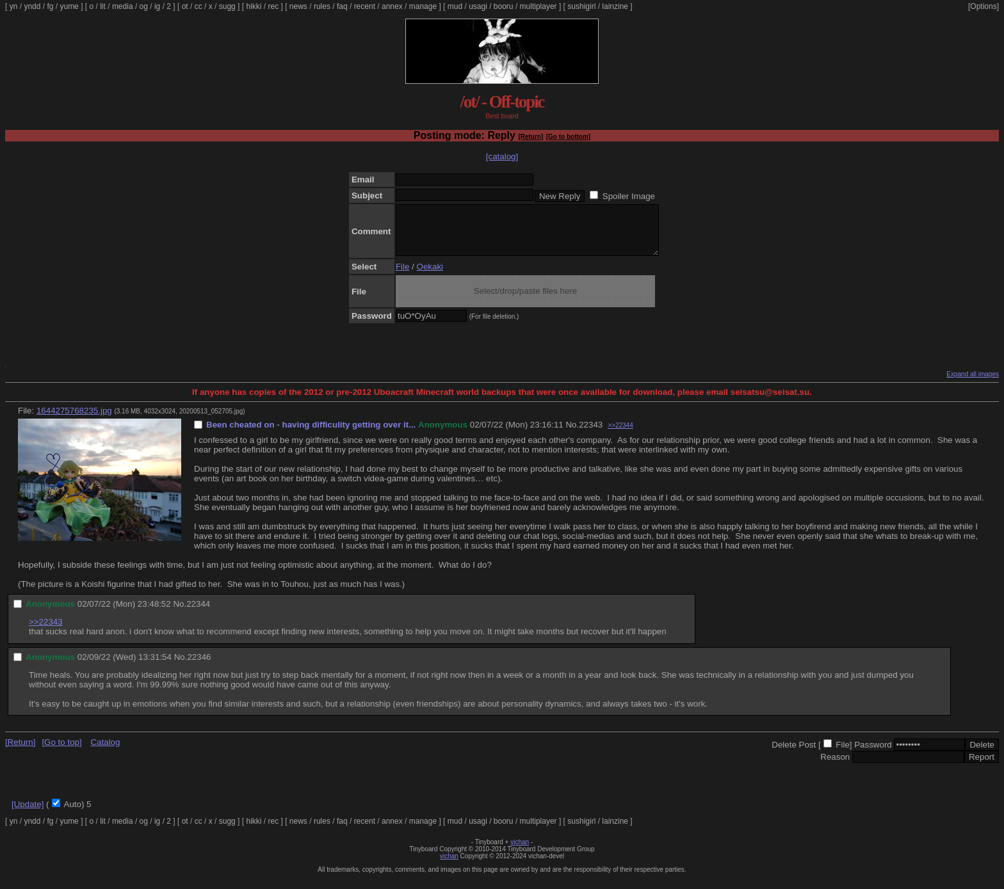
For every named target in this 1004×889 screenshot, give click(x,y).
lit (103, 6)
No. (572, 434)
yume (69, 6)
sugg (227, 6)
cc (198, 6)
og (144, 6)
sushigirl (581, 6)
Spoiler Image (629, 196)
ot (185, 6)
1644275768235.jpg (74, 420)
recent (364, 6)
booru (504, 6)
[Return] (530, 136)
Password (873, 754)
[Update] (28, 814)
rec (273, 6)
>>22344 (620, 434)
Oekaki (430, 276)
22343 (591, 434)
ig (157, 6)
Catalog (105, 752)
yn (14, 6)
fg (50, 6)
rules (322, 6)
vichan (519, 851)
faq (342, 6)
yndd (32, 6)
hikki (253, 6)
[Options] (983, 6)
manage (423, 6)
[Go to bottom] (568, 136)
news (298, 6)
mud (455, 6)
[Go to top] (61, 752)
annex (392, 6)
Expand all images (972, 383)
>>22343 (46, 631)
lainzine (615, 6)
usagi (478, 6)
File (402, 276)
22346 (199, 666)
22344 (198, 613)
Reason (835, 766)
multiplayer (538, 6)
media (122, 6)
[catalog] (502, 156)
